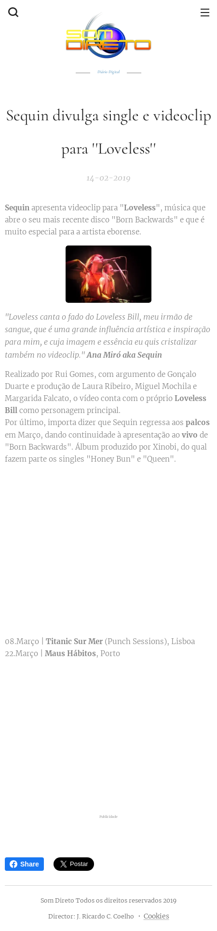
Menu (205, 12)
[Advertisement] (108, 734)
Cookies (156, 916)
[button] (12, 12)
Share (24, 864)
